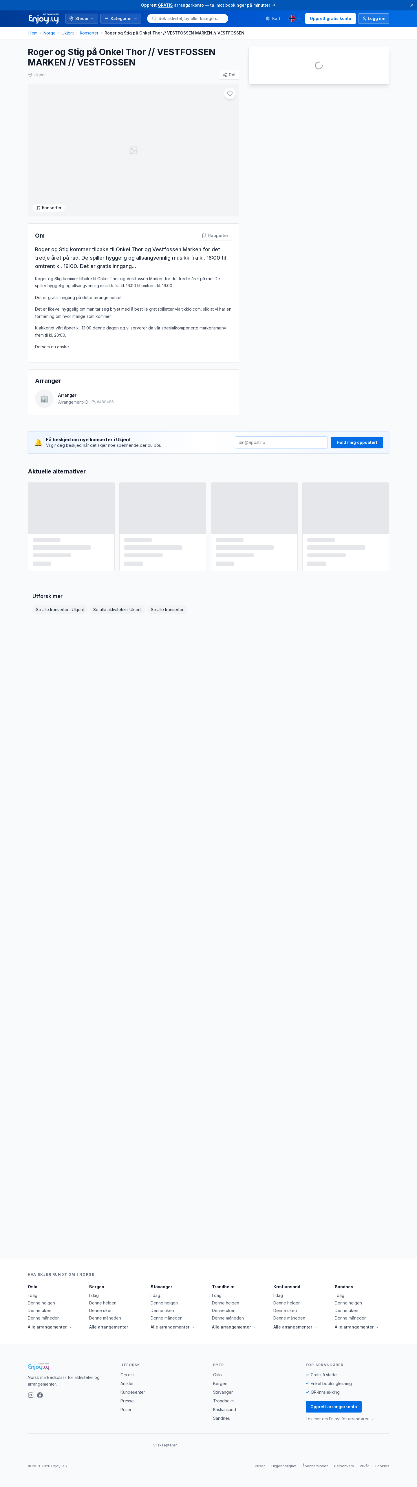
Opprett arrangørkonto (333, 1406)
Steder (81, 18)
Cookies (382, 1466)
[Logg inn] (373, 18)
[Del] (229, 75)
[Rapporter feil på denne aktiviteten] (215, 277)
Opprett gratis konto (330, 18)
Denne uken (39, 1310)
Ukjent (68, 32)
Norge (49, 32)
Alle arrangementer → (50, 1326)
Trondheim (223, 1286)
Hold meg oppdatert (357, 484)
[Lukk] (412, 5)
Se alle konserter (167, 651)
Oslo (32, 1286)
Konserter (89, 32)
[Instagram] (31, 1395)
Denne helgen (41, 1302)
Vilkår (364, 1466)
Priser (125, 1409)
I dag (32, 1295)
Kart (273, 18)
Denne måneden (44, 1317)
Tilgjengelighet (283, 1466)
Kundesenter (132, 1392)
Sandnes (344, 1286)
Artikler (127, 1383)
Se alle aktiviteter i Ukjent (117, 651)
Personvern (344, 1466)
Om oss (127, 1374)
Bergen (96, 1286)
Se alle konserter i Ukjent (60, 651)
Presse (127, 1400)
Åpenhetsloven (315, 1466)
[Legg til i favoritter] (211, 93)
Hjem (32, 32)
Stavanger (161, 1286)
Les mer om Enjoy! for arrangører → (340, 1418)
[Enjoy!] (69, 1367)
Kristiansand (286, 1286)
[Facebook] (40, 1395)
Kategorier (121, 18)
